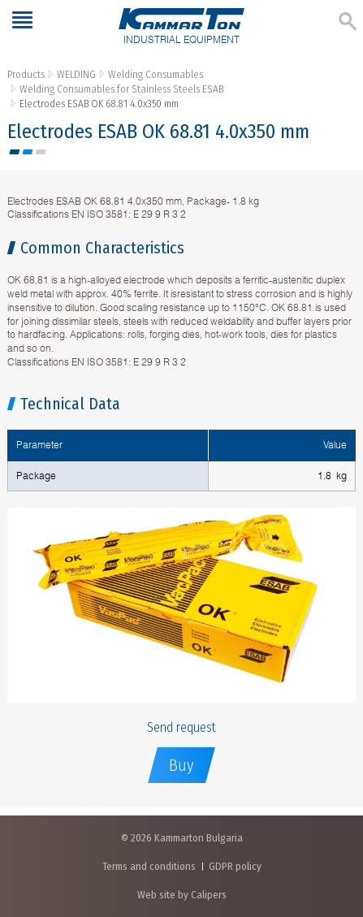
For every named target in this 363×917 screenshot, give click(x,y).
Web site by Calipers (182, 895)
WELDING (76, 74)
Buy (181, 765)
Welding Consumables (155, 74)
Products (26, 74)
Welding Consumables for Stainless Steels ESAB (121, 89)
